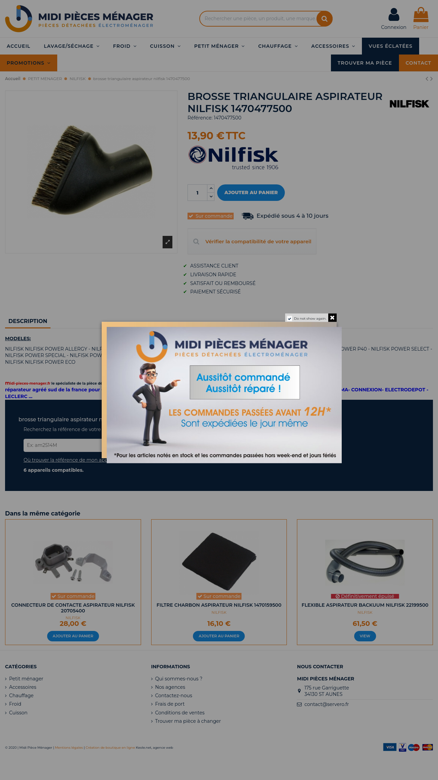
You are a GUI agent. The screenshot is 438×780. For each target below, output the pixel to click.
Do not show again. (310, 318)
